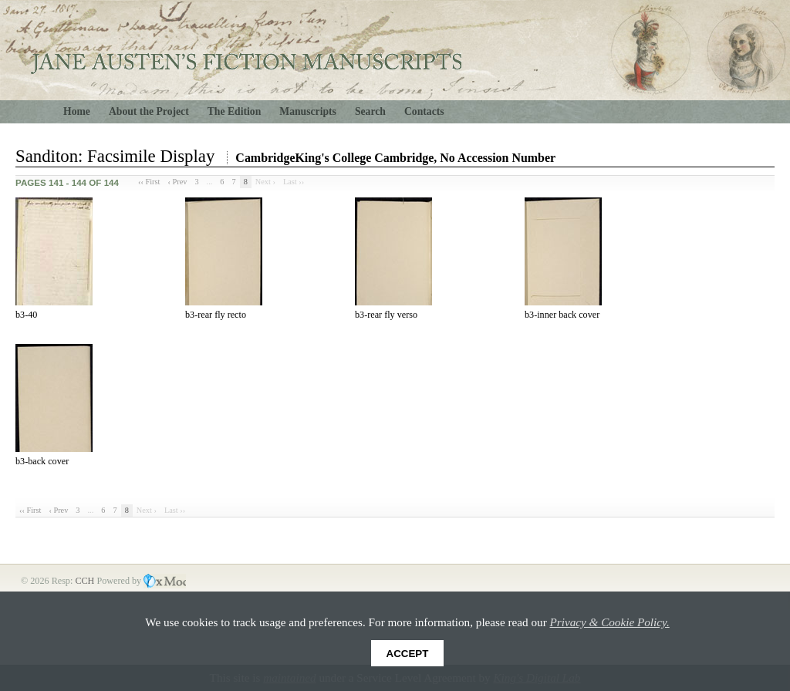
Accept (408, 653)
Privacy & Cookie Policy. (610, 622)
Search (370, 111)
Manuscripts (307, 111)
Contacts (424, 111)
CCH (85, 580)
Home (76, 111)
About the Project (149, 111)
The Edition (235, 111)
